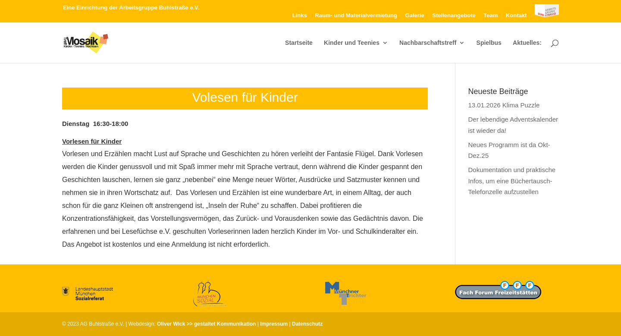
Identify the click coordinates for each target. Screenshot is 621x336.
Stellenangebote (453, 16)
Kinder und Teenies (352, 43)
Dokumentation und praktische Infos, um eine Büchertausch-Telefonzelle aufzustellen (512, 180)
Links (299, 16)
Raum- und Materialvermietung (356, 16)
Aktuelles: (527, 43)
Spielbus (489, 43)
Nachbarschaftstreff (427, 43)
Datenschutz (307, 324)
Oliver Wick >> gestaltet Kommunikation (206, 324)
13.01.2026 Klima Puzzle (504, 105)
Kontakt (516, 16)
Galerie (414, 16)
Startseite (299, 43)
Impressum (274, 324)
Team (490, 16)
